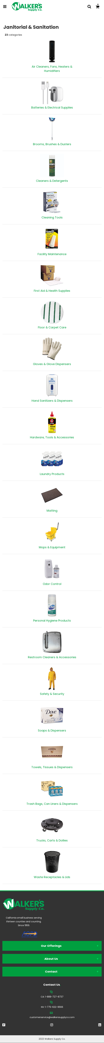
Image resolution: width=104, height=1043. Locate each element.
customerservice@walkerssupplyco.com (52, 1017)
